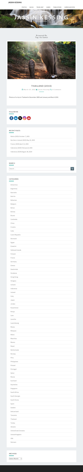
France (13, 258)
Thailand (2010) (41, 86)
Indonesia (14, 288)
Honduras (14, 273)
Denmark (14, 239)
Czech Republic (16, 235)
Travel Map (39, 7)
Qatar (12, 373)
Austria (13, 196)
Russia (13, 377)
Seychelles (14, 385)
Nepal (13, 346)
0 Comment (56, 89)
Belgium (13, 204)
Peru (12, 358)
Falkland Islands (16, 250)
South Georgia (15, 396)
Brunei (13, 215)
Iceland (13, 285)
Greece (13, 265)
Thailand (13, 419)
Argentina (14, 189)
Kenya (13, 312)
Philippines (14, 361)
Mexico (13, 342)
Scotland (13, 381)
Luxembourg (15, 323)
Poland (13, 365)
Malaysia (13, 331)
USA (12, 438)
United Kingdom (16, 434)
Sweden (13, 408)
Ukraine (13, 427)
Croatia (13, 227)
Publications (57, 7)
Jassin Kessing (15, 2)
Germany (14, 262)
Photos (24, 7)
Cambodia (14, 219)
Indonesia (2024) (16, 152)
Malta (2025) (15, 136)
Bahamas (14, 200)
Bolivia (13, 212)
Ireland (13, 292)
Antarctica (14, 185)
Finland (13, 254)
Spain (12, 404)
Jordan (13, 304)
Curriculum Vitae (69, 7)
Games (48, 7)
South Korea (15, 400)
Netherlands (15, 350)
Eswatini (13, 246)
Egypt (13, 242)
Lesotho (13, 319)
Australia (14, 192)
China (12, 223)
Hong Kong (14, 277)
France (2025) (15, 144)
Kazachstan (14, 308)
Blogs (32, 7)
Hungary (13, 281)
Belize (13, 208)
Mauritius (14, 338)
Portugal (14, 369)
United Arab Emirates (18, 431)
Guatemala (14, 269)
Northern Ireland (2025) (18, 140)
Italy (12, 296)
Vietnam (13, 442)
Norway (13, 354)
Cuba (12, 231)
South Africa (15, 392)
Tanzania (14, 415)
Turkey (13, 423)
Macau (13, 327)
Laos (12, 315)
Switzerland (14, 411)
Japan (13, 300)
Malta (12, 335)
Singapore (14, 388)
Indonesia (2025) (16, 148)
